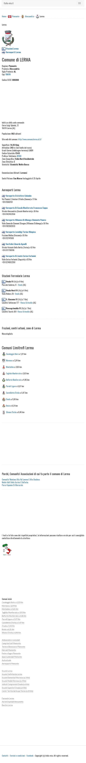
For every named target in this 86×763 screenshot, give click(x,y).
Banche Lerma (7, 705)
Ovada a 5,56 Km (8, 626)
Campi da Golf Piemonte (11, 643)
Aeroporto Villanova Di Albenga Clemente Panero (26, 219)
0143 (19, 156)
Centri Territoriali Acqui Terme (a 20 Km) (17, 691)
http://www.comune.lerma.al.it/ (30, 139)
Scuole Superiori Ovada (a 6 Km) (14, 688)
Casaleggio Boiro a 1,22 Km (12, 602)
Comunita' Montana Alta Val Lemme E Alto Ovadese (21, 479)
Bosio (8, 405)
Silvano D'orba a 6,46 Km (11, 633)
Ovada (20, 284)
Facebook (30, 755)
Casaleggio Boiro (12, 354)
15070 (8, 74)
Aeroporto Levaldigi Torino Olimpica (21, 231)
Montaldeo (10, 366)
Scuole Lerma (7, 671)
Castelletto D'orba (13, 392)
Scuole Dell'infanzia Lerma (12, 674)
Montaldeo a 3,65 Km (10, 609)
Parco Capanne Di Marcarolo (12, 485)
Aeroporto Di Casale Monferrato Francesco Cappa (27, 207)
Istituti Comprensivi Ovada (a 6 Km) (15, 684)
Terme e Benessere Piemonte (13, 647)
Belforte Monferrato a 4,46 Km (14, 616)
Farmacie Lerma (8, 698)
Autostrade (6, 660)
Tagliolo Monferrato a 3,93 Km (14, 612)
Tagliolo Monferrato (13, 373)
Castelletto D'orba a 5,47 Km (13, 623)
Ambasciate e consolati (11, 640)
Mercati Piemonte (9, 650)
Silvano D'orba (11, 412)
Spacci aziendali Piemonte (12, 657)
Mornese (9, 360)
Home (4, 16)
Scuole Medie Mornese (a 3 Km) (14, 681)
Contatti (5, 755)
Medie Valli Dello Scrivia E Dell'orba (15, 482)
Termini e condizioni (17, 755)
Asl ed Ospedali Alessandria (12, 702)
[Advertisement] (43, 101)
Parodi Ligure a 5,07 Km (11, 619)
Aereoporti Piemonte (10, 664)
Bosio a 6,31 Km (8, 629)
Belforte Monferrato (13, 379)
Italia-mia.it (9, 3)
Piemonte (15, 16)
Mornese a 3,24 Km (9, 606)
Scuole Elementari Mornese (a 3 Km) (16, 678)
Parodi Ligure (11, 386)
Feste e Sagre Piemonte (11, 653)
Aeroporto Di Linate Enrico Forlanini (21, 256)
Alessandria (29, 16)
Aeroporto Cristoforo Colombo (18, 195)
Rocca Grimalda (27, 302)
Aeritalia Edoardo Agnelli (16, 243)
